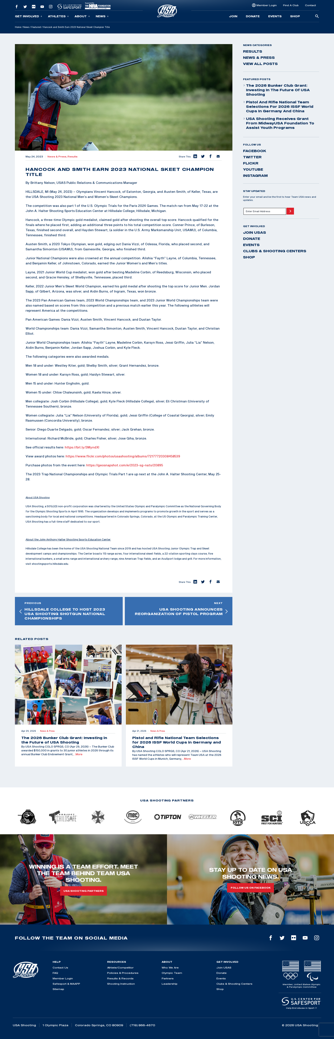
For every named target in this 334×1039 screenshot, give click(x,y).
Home (18, 27)
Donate (253, 16)
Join (233, 16)
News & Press (259, 57)
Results (73, 156)
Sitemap (58, 989)
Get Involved (28, 16)
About (82, 16)
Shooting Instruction (121, 983)
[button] (195, 156)
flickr (250, 163)
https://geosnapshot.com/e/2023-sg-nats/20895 (124, 465)
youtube (253, 169)
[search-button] (317, 16)
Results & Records (120, 978)
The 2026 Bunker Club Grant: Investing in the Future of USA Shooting (276, 90)
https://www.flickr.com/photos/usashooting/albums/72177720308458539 (123, 456)
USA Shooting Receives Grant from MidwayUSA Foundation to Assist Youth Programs (278, 123)
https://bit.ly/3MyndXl (82, 447)
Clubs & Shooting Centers (274, 251)
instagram (255, 175)
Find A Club (291, 5)
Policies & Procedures (122, 972)
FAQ (55, 972)
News (102, 16)
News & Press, (58, 156)
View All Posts (260, 64)
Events (275, 16)
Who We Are (170, 967)
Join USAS (254, 232)
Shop (295, 16)
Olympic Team (172, 972)
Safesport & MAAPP (66, 983)
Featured (36, 27)
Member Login (266, 5)
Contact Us (60, 967)
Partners (168, 978)
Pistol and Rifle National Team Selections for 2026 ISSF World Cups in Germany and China (278, 106)
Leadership (169, 983)
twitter (252, 157)
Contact (310, 5)
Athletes (58, 16)
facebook (254, 151)
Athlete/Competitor (120, 967)
